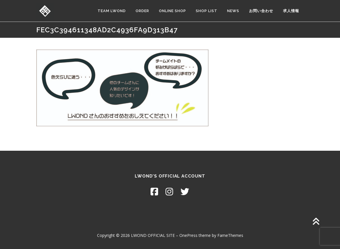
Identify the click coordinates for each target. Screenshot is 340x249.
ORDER (142, 11)
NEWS (233, 11)
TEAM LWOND (112, 11)
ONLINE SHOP (172, 11)
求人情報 (291, 11)
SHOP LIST (206, 11)
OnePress (188, 235)
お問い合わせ (261, 11)
